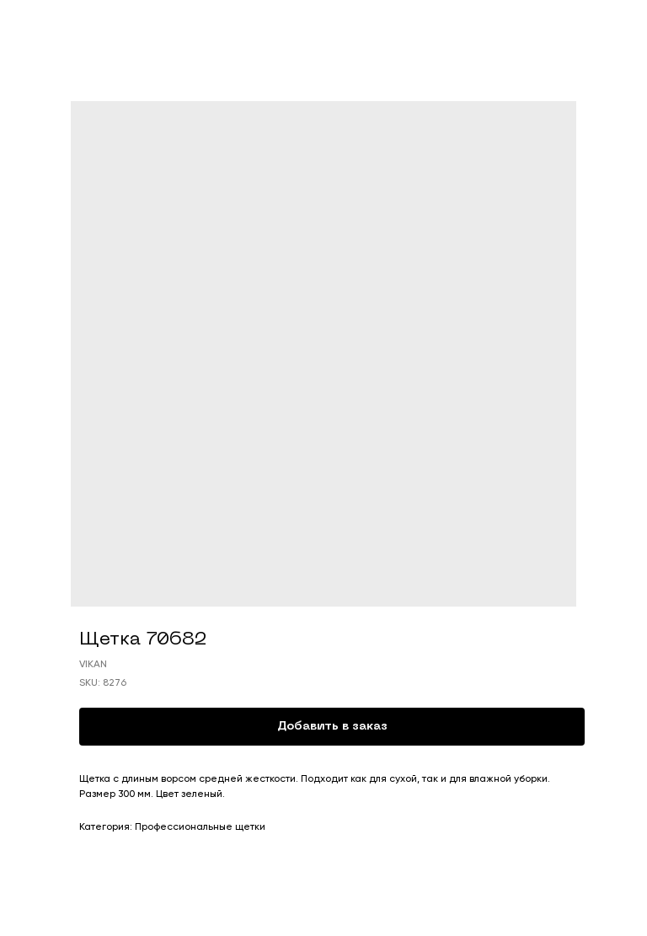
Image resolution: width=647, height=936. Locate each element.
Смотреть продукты (75, 24)
